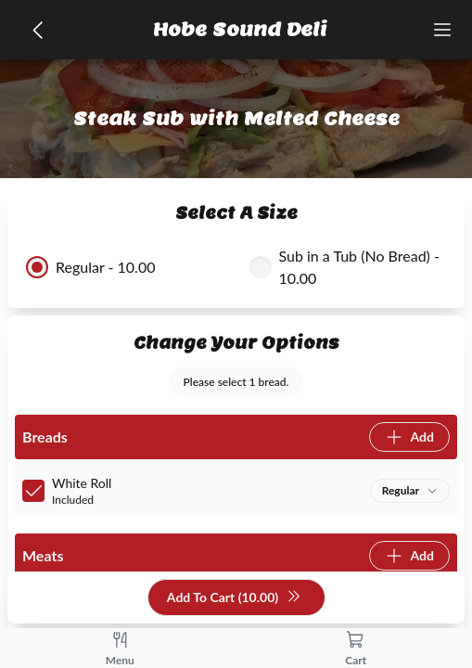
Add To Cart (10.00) (234, 598)
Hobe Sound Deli (240, 30)
